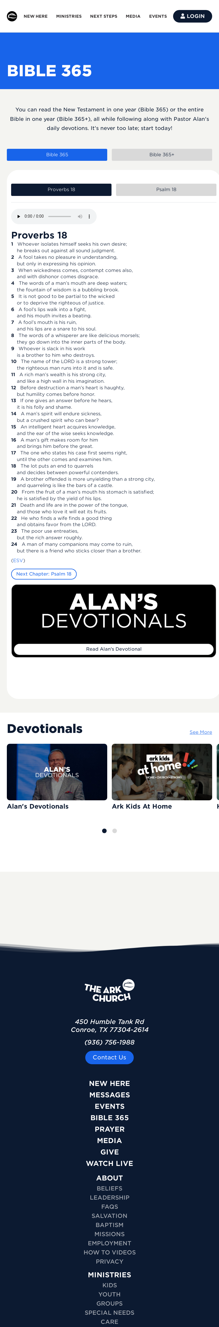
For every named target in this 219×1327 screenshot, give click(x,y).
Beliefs (109, 1188)
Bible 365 (109, 1118)
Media (109, 1140)
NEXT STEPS (103, 16)
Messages (109, 1095)
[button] (104, 831)
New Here (109, 1083)
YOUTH (109, 1294)
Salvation (109, 1215)
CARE (109, 1321)
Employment (109, 1243)
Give (109, 1152)
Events (110, 1106)
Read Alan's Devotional (114, 649)
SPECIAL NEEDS (109, 1312)
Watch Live (109, 1163)
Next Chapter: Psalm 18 (44, 574)
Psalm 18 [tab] (166, 189)
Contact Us (109, 1057)
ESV (18, 560)
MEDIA (133, 16)
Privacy (109, 1261)
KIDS (109, 1285)
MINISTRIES (69, 16)
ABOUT (109, 1178)
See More (201, 732)
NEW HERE (36, 16)
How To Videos (110, 1252)
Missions (109, 1234)
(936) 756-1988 (109, 1042)
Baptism (109, 1225)
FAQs (109, 1206)
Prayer (110, 1129)
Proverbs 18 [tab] (61, 189)
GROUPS (109, 1303)
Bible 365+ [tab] (162, 154)
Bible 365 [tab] (57, 154)
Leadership (109, 1197)
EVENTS (158, 16)
